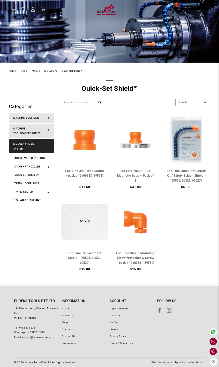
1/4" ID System (23, 191)
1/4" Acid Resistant (27, 200)
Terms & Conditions (121, 343)
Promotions (69, 343)
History (114, 329)
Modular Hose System (44, 71)
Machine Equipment (27, 117)
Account (115, 315)
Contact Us (68, 336)
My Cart (114, 322)
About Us (67, 315)
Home (12, 71)
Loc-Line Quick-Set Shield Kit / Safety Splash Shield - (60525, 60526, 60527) (186, 175)
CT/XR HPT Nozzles (27, 166)
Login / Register (119, 308)
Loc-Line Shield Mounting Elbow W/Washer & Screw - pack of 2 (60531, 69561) (135, 258)
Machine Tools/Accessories (27, 131)
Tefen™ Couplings (26, 183)
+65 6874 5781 (28, 327)
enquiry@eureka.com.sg (36, 337)
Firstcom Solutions (191, 362)
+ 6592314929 (36, 332)
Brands (66, 329)
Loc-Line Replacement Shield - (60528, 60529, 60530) (84, 258)
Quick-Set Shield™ (72, 71)
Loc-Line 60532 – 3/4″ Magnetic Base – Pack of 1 (135, 175)
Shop (24, 71)
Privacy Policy (118, 336)
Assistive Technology (29, 158)
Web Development (163, 362)
